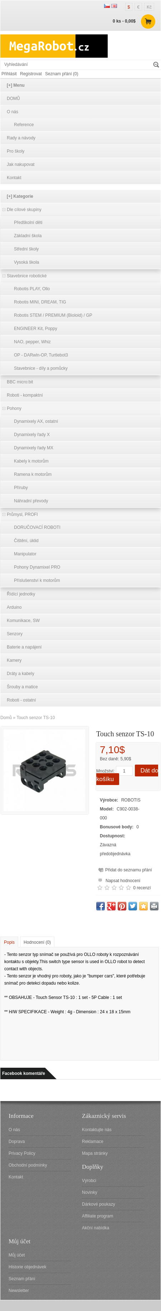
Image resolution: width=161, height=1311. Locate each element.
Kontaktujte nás (97, 1129)
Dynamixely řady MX (33, 447)
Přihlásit (9, 73)
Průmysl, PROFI (22, 514)
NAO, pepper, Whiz (32, 341)
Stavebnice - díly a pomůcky (41, 368)
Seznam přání (22, 1278)
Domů (6, 717)
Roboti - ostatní (21, 700)
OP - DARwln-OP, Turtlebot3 (41, 355)
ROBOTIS (131, 800)
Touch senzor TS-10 (35, 717)
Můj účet (17, 1255)
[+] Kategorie (20, 196)
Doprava (17, 1141)
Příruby (21, 487)
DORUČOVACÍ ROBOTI (37, 527)
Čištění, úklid (26, 540)
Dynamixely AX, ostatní (36, 421)
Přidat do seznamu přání (128, 869)
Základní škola (28, 235)
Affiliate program (97, 1216)
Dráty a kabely (20, 673)
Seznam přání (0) (61, 73)
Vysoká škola (26, 262)
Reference (24, 124)
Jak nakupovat (20, 164)
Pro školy (15, 151)
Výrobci (89, 1180)
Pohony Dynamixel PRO (37, 567)
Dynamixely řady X (32, 434)
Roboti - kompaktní (25, 395)
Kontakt (14, 177)
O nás (12, 111)
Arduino (14, 607)
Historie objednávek (27, 1266)
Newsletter (19, 1290)
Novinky (89, 1192)
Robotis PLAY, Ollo (32, 288)
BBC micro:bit (20, 381)
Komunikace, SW (23, 620)
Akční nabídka (95, 1227)
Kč (149, 7)
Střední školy (26, 249)
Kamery (14, 660)
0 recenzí (142, 887)
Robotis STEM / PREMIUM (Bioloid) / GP (53, 315)
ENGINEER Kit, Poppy (35, 328)
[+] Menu (16, 85)
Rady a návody (21, 137)
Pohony (14, 408)
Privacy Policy (22, 1153)
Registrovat (31, 73)
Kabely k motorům (31, 461)
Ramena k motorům (33, 474)
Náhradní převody (31, 500)
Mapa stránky (95, 1153)
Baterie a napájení (24, 647)
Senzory (15, 633)
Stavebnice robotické (27, 275)
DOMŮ (13, 98)
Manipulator (25, 553)
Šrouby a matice (22, 686)
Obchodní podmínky (28, 1165)
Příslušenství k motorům (37, 580)
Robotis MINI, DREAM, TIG (40, 302)
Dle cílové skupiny (24, 209)
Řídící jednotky (21, 594)
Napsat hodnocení (118, 879)
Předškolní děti (28, 222)
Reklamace (92, 1141)
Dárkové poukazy (98, 1204)
